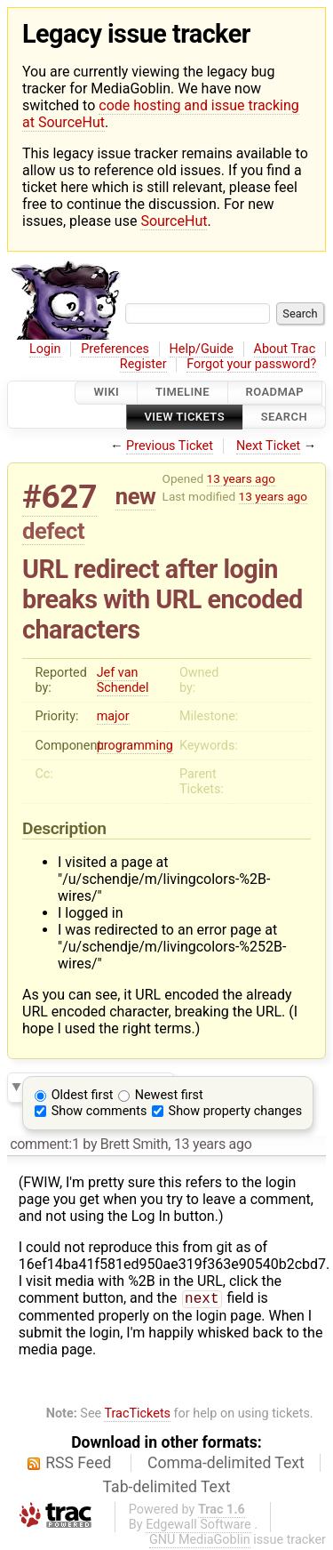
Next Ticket (268, 446)
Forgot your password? (251, 364)
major (113, 716)
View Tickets (185, 416)
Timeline (182, 392)
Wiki (106, 392)
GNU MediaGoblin (199, 1541)
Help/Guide (202, 349)
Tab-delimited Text (167, 1489)
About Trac (285, 349)
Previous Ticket (169, 446)
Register (143, 364)
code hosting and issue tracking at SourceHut (160, 114)
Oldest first (83, 1095)
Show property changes (235, 1111)
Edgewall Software (198, 1526)
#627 (59, 497)
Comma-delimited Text (226, 1465)
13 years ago (241, 478)
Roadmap (275, 392)
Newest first (169, 1095)
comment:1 (44, 1144)
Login (45, 349)
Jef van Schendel (123, 680)
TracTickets (137, 1415)
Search (284, 416)
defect (53, 531)
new (135, 496)
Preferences (115, 349)
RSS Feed (78, 1465)
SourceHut (173, 221)
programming (135, 745)
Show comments (99, 1111)
